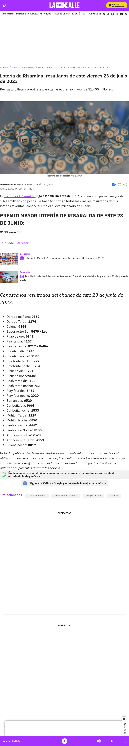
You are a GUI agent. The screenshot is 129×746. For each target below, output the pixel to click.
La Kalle (4, 67)
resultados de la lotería (66, 495)
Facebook (114, 184)
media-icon (64, 741)
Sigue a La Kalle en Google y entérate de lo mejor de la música (64, 483)
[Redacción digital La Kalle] (18, 184)
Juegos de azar (94, 495)
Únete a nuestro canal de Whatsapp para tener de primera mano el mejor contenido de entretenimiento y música (58, 474)
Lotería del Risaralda (19, 196)
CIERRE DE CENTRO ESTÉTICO (69, 14)
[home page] (65, 5)
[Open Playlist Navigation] (125, 741)
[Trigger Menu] (4, 5)
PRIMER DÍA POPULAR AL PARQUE (33, 14)
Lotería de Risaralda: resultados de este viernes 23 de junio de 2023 (73, 67)
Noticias (16, 67)
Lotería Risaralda (37, 495)
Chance (114, 495)
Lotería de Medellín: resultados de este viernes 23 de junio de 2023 (64, 258)
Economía (29, 67)
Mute (99, 741)
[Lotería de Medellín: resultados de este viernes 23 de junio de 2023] (9, 259)
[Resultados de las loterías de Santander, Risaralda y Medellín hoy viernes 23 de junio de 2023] (9, 277)
